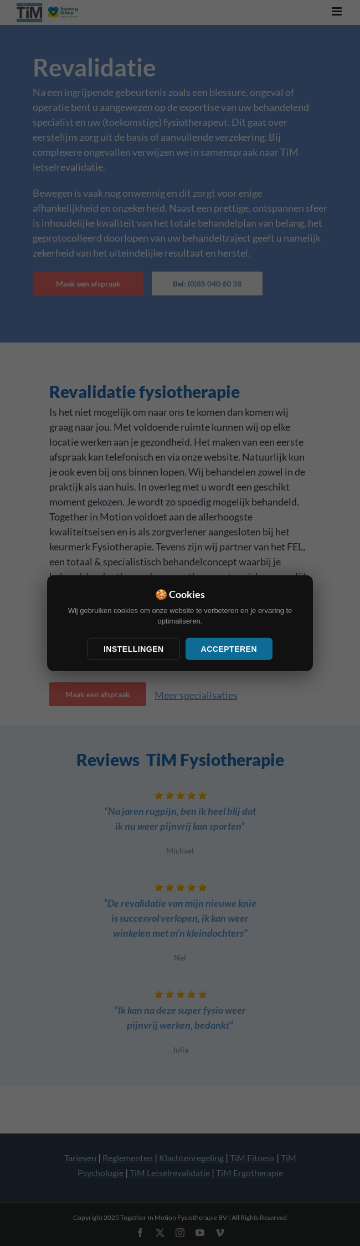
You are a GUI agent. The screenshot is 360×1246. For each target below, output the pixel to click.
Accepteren (229, 648)
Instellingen (134, 648)
